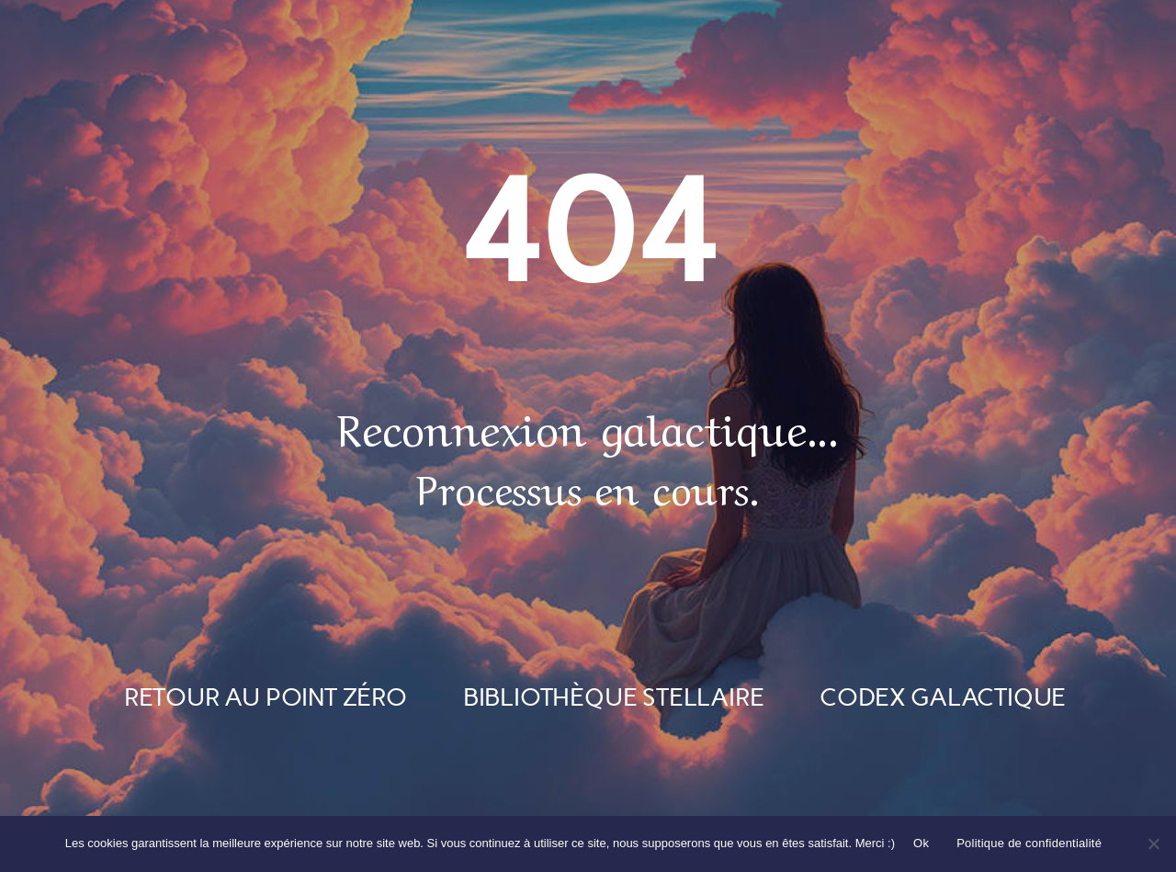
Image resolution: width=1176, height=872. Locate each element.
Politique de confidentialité (1029, 843)
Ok (921, 843)
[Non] (1153, 843)
